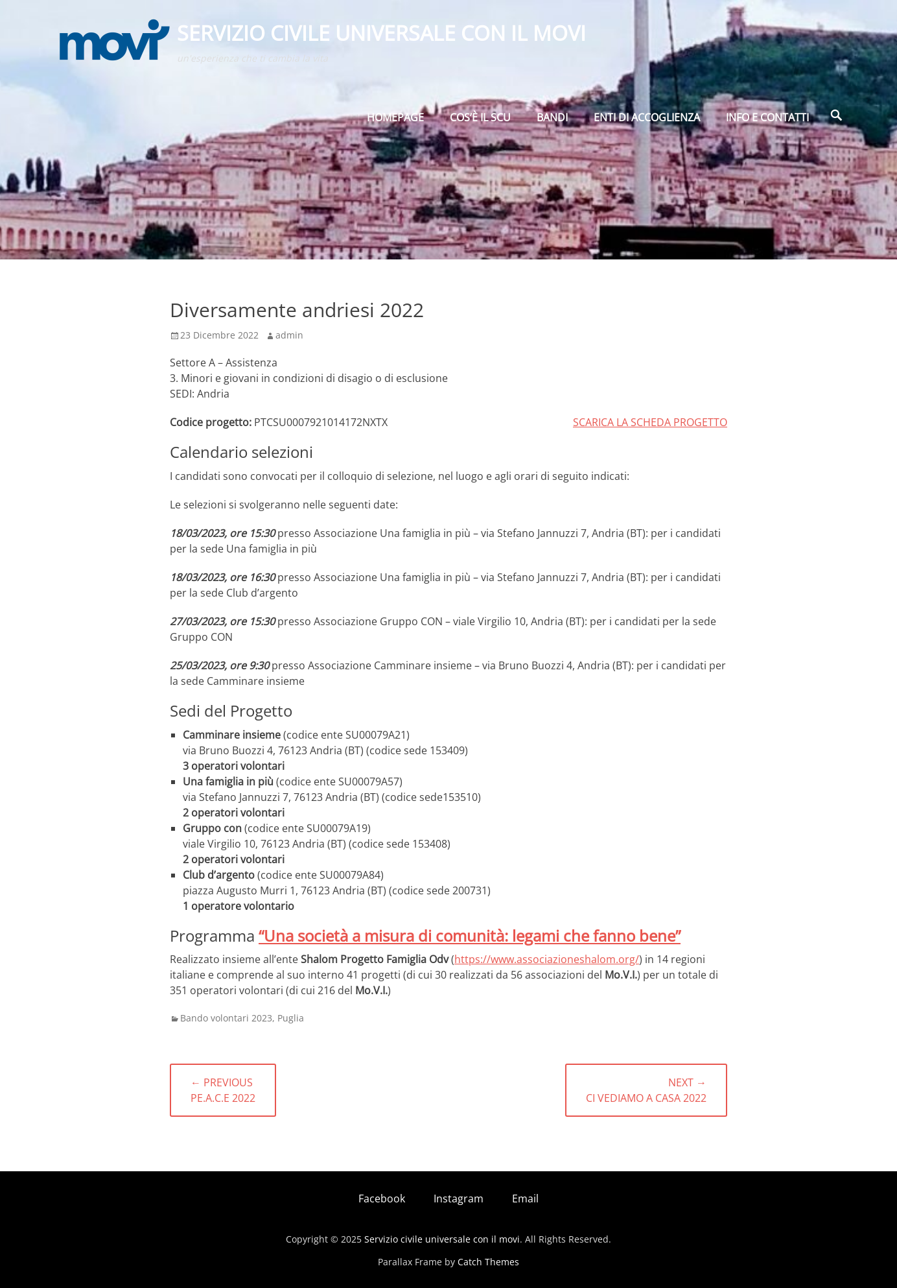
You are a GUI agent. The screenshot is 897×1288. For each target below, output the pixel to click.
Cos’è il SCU (480, 121)
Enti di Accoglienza (647, 121)
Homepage (395, 121)
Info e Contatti (767, 121)
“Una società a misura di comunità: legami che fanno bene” (470, 935)
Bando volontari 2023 (226, 1018)
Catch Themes (488, 1262)
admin (289, 335)
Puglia (290, 1018)
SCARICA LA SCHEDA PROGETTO (650, 422)
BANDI (552, 121)
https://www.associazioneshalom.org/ (546, 959)
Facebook (381, 1198)
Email (525, 1198)
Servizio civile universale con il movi (382, 35)
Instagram (458, 1198)
